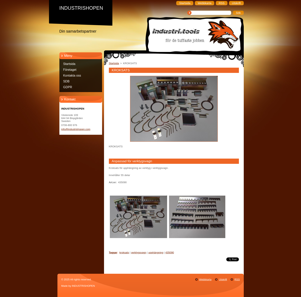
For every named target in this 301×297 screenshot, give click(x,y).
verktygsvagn (138, 252)
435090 (169, 252)
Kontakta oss (72, 75)
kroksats (124, 252)
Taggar (113, 252)
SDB (66, 81)
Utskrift (223, 279)
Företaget (69, 69)
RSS (237, 279)
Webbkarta (205, 279)
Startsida (69, 64)
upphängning (155, 252)
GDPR (67, 87)
